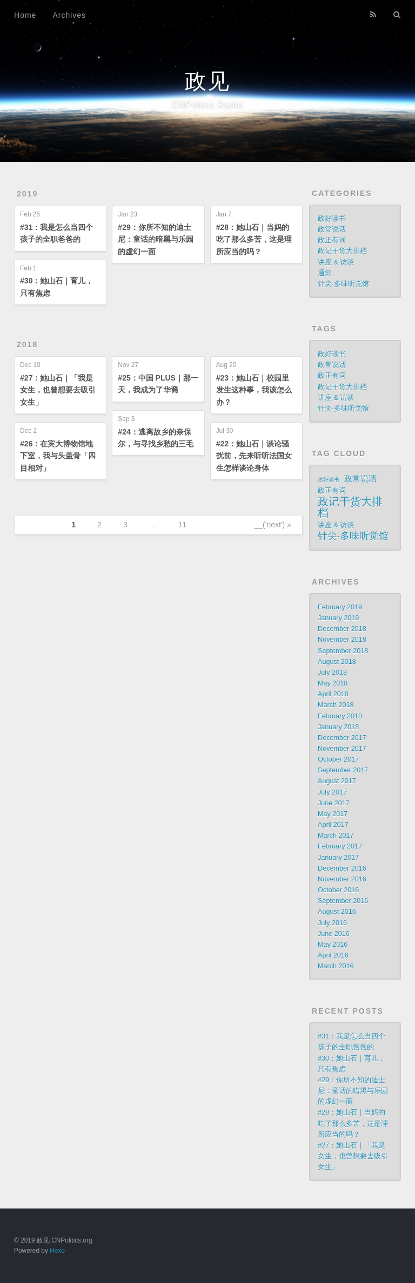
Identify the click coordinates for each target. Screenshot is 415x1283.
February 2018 (340, 716)
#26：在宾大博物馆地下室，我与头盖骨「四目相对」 (58, 455)
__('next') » (273, 524)
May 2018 (332, 683)
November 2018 (342, 639)
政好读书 (332, 218)
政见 (207, 81)
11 (182, 524)
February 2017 (340, 846)
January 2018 (338, 727)
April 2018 (333, 694)
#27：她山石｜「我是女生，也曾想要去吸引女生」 (58, 390)
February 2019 (340, 607)
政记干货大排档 (342, 251)
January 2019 (338, 618)
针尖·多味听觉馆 (343, 284)
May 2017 (332, 814)
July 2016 (332, 923)
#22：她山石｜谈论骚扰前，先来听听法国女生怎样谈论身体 (254, 455)
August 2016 (337, 911)
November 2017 (342, 748)
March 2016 (336, 966)
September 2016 (343, 901)
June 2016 (334, 934)
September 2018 (343, 651)
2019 (27, 193)
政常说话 (332, 229)
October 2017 (338, 759)
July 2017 (332, 792)
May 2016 (332, 944)
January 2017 (338, 857)
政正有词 (332, 240)
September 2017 (343, 770)
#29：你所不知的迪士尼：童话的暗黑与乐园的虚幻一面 (155, 239)
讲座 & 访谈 (336, 262)
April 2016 (333, 955)
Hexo (57, 1250)
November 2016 (342, 879)
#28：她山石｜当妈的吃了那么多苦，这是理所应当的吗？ (254, 239)
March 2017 (336, 835)
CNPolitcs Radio (207, 104)
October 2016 (338, 890)
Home (25, 15)
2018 (27, 344)
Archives (69, 15)
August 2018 (337, 662)
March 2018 (336, 705)
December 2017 (342, 738)
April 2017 (333, 825)
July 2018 (332, 672)
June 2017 (334, 803)
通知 (325, 273)
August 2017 (337, 781)
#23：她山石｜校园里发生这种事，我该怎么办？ (254, 390)
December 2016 (342, 868)
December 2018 (342, 629)
